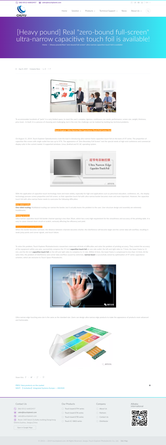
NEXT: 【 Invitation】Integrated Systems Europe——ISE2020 (40, 388)
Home (64, 10)
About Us (136, 10)
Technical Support (108, 10)
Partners (101, 413)
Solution (76, 10)
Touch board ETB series (73, 417)
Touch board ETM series (73, 408)
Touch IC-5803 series (72, 421)
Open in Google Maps (25, 427)
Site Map (124, 441)
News (124, 10)
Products (90, 10)
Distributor (102, 421)
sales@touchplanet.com (50, 2)
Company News (35, 69)
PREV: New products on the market (30, 385)
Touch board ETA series (72, 413)
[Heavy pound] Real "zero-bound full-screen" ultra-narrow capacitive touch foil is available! (86, 45)
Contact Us (102, 417)
